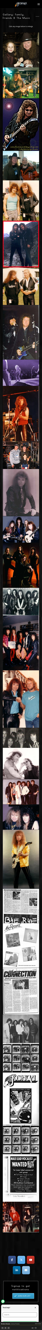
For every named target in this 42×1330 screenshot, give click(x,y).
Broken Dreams (5, 1324)
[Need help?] (3, 1301)
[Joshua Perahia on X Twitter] (21, 1260)
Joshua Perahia (15, 1324)
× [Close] (35, 1307)
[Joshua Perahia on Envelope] (26, 1270)
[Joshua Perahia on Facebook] (12, 1260)
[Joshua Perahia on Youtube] (31, 1260)
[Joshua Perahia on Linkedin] (17, 1270)
